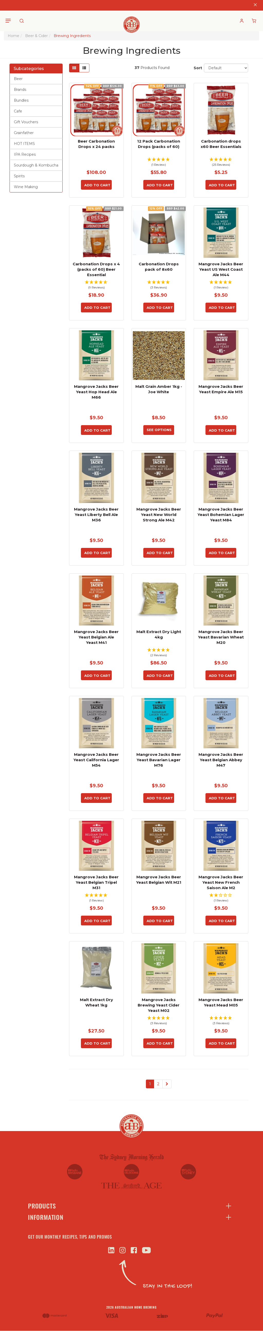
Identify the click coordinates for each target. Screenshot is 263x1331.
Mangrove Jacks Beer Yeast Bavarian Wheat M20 (221, 637)
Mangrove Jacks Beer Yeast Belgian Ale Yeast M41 (96, 637)
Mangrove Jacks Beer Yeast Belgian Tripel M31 (96, 882)
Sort (197, 68)
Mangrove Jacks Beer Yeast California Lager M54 (96, 760)
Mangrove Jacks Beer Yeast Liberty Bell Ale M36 (96, 514)
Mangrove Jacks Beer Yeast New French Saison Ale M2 (221, 882)
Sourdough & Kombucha (36, 165)
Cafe (18, 111)
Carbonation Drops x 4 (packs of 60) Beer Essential (96, 269)
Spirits (19, 176)
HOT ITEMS (24, 143)
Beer (18, 78)
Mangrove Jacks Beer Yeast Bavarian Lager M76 (158, 760)
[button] (159, 162)
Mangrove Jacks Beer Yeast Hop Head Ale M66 (96, 392)
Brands (20, 89)
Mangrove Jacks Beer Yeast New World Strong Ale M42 (158, 514)
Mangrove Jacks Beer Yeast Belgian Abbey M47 (221, 760)
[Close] (255, 5)
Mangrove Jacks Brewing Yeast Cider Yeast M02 (159, 1005)
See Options (159, 430)
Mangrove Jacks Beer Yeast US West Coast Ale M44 (221, 269)
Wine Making (26, 187)
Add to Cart (97, 185)
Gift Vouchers (26, 122)
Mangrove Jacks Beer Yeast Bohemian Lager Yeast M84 (221, 514)
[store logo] (131, 20)
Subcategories (29, 68)
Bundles (21, 100)
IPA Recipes (25, 154)
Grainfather (24, 132)
